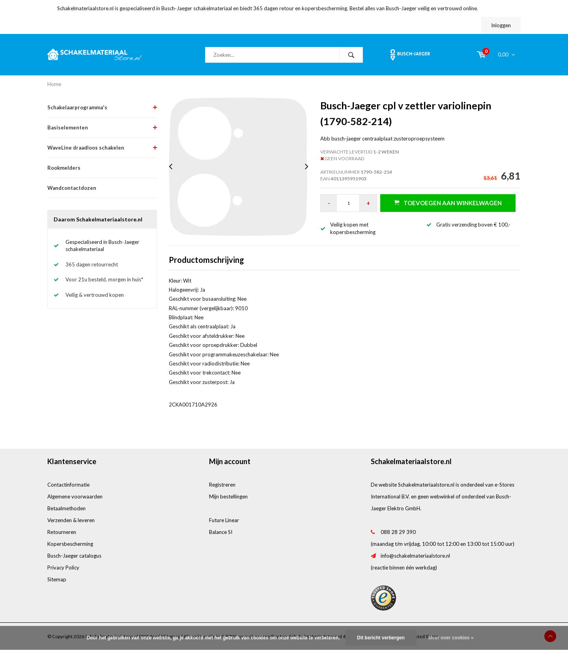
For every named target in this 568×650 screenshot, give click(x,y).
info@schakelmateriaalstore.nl (415, 556)
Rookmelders (63, 168)
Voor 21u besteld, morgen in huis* (104, 279)
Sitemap (56, 579)
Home (54, 84)
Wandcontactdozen (71, 188)
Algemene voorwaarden (75, 496)
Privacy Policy (63, 567)
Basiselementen (67, 127)
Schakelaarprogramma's (77, 107)
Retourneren (61, 532)
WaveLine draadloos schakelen (85, 147)
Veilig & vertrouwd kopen (94, 295)
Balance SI (220, 532)
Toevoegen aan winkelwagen (448, 202)
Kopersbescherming (70, 544)
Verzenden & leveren (71, 520)
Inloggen (501, 25)
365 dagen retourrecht (91, 264)
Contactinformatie (68, 484)
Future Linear (224, 520)
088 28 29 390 (398, 532)
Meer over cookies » (451, 638)
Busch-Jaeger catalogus (74, 556)
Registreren (222, 484)
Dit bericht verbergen (381, 638)
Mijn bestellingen (228, 496)
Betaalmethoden (66, 508)
